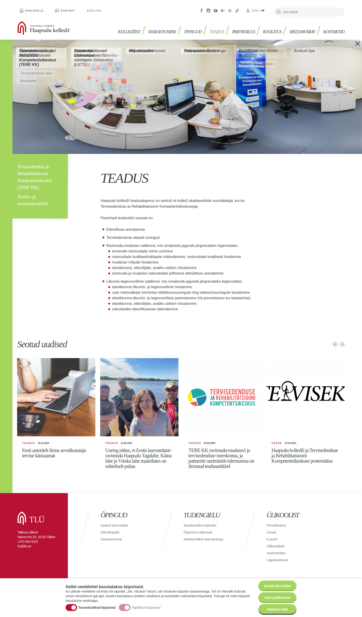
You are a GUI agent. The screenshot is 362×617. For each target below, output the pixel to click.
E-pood (272, 543)
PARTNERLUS (237, 27)
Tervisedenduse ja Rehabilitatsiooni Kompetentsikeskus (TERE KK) (34, 174)
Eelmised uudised (335, 341)
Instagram (208, 9)
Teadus (210, 27)
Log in (257, 9)
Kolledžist (117, 27)
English (85, 9)
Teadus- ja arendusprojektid (32, 197)
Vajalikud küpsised (146, 606)
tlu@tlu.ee (24, 550)
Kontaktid (332, 27)
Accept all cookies (276, 583)
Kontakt (62, 9)
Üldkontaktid (275, 550)
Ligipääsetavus (278, 564)
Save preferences (276, 596)
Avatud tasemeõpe (115, 529)
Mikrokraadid (111, 536)
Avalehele (32, 9)
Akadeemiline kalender (201, 529)
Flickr (222, 9)
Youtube (215, 9)
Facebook (201, 9)
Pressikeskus (276, 529)
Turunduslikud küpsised (96, 606)
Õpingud (184, 27)
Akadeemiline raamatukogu (205, 543)
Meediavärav (300, 27)
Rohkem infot (276, 609)
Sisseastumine (152, 27)
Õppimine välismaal (199, 536)
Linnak (271, 536)
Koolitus (268, 27)
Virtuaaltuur (230, 9)
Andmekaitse (276, 557)
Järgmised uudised (342, 341)
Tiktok (237, 9)
